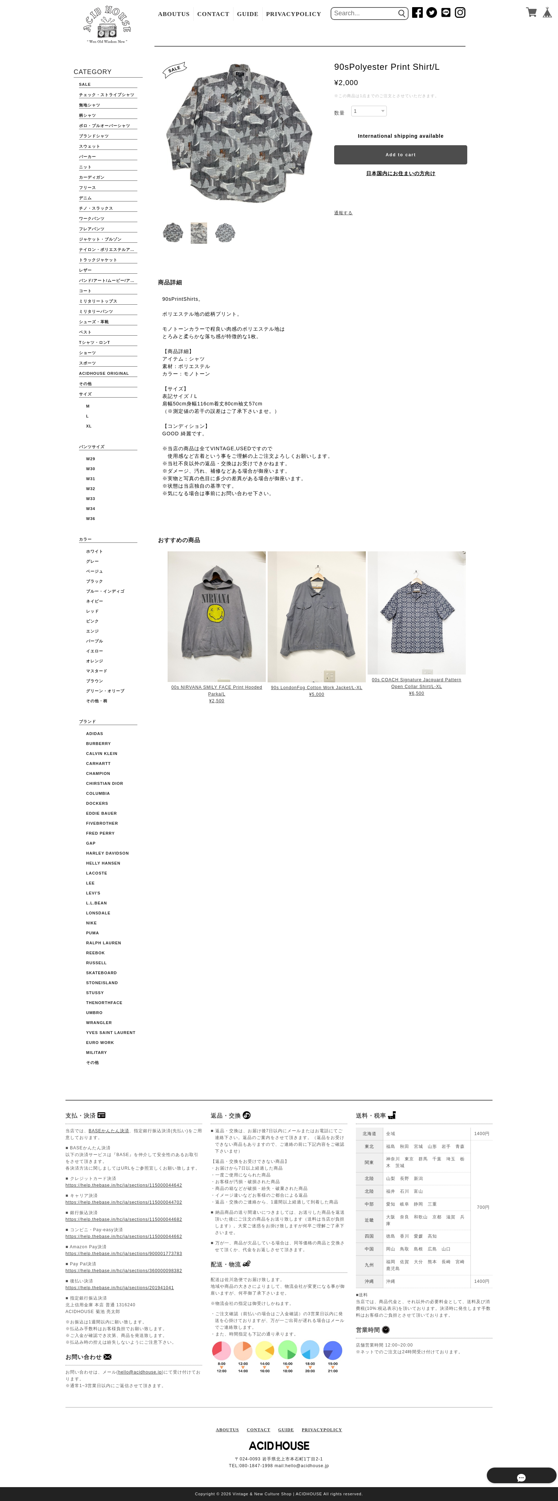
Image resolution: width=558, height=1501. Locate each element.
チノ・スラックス (96, 208)
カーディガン (92, 177)
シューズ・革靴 (94, 322)
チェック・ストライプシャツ (107, 95)
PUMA (92, 933)
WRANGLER (99, 1022)
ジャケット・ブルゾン (100, 239)
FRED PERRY (100, 833)
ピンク (92, 621)
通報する (343, 212)
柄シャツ (87, 115)
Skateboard (101, 973)
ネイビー (94, 601)
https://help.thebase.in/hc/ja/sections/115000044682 (123, 1219)
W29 (90, 459)
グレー (92, 561)
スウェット (89, 146)
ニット (85, 167)
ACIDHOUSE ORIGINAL (104, 373)
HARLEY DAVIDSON (107, 853)
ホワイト (94, 551)
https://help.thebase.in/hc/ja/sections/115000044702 (123, 1202)
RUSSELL (96, 963)
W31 (90, 479)
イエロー (94, 651)
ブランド (87, 721)
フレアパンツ (92, 229)
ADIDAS (94, 733)
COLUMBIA (98, 793)
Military (96, 1052)
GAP (91, 843)
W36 (90, 518)
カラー (85, 539)
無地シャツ (89, 105)
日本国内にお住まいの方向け (401, 173)
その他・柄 (96, 701)
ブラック (94, 581)
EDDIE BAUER (101, 813)
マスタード (96, 671)
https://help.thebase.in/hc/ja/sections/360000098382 (123, 1270)
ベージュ (94, 571)
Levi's (93, 893)
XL (89, 426)
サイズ (85, 394)
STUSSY (95, 993)
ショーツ (87, 353)
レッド (92, 611)
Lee (90, 883)
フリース (87, 187)
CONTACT (213, 14)
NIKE (91, 923)
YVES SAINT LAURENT (111, 1032)
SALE (85, 84)
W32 (90, 489)
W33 (90, 499)
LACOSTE (96, 873)
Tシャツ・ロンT (94, 342)
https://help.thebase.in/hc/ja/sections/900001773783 (123, 1253)
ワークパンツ (92, 218)
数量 (339, 113)
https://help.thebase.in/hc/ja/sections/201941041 (119, 1287)
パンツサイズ (92, 447)
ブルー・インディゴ (105, 591)
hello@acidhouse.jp (140, 1372)
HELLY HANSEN (103, 863)
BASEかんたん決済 (109, 1130)
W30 (90, 469)
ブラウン (94, 681)
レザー (85, 270)
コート (85, 291)
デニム (85, 198)
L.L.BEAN (96, 903)
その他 (85, 384)
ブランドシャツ (94, 136)
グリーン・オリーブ (105, 691)
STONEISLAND (102, 983)
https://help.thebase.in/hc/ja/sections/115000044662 (123, 1236)
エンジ (92, 631)
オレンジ (94, 661)
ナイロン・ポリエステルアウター (108, 249)
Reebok (95, 953)
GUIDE (248, 14)
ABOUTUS (174, 14)
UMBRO (94, 1013)
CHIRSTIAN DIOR (104, 783)
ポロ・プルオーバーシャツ (104, 126)
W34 (90, 509)
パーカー (87, 156)
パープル (94, 641)
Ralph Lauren (103, 943)
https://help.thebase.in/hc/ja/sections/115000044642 (123, 1185)
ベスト (85, 332)
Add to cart (401, 154)
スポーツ (87, 363)
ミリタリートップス (98, 301)
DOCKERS (97, 803)
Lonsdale (98, 913)
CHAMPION (98, 773)
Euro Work (100, 1042)
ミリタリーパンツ (96, 311)
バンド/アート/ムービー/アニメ (108, 280)
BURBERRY (98, 743)
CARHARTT (98, 763)
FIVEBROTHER (102, 823)
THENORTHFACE (104, 1003)
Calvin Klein (101, 753)
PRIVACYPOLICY (293, 14)
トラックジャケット (98, 260)
